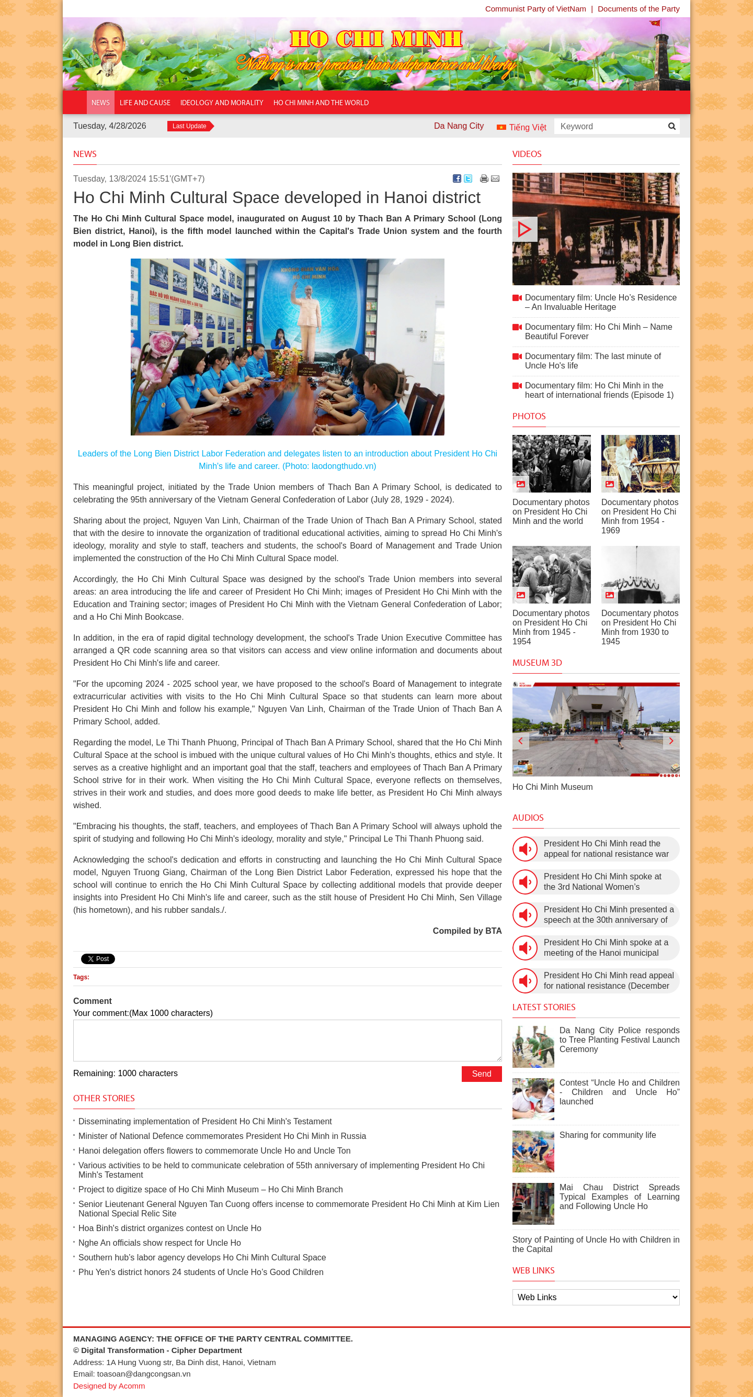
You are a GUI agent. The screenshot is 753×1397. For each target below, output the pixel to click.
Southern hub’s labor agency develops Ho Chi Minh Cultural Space (202, 1257)
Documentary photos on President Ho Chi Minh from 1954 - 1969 (640, 516)
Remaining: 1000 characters (125, 1073)
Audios (528, 817)
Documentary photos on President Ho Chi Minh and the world (551, 512)
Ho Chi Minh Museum (552, 787)
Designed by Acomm (109, 1385)
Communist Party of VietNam (535, 8)
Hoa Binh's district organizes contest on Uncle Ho (169, 1228)
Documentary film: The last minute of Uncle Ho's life (593, 361)
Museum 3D (537, 662)
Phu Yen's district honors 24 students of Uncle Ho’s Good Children (201, 1272)
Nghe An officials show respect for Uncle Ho (159, 1242)
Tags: (81, 977)
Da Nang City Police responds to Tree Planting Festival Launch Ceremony (620, 1040)
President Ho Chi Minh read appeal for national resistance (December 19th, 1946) (609, 981)
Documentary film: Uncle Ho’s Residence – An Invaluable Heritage (596, 229)
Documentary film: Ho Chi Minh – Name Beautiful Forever (598, 331)
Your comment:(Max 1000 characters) (143, 1013)
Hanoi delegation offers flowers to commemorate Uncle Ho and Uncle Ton (214, 1150)
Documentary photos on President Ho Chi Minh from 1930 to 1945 (640, 627)
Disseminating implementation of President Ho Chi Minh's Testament (205, 1121)
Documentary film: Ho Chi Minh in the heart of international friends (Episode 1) (599, 390)
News (85, 154)
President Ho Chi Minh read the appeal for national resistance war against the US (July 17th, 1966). (606, 849)
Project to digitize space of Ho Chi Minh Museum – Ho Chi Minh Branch (210, 1189)
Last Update (190, 126)
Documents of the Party (639, 8)
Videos (527, 154)
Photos (529, 416)
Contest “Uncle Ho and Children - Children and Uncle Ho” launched (620, 1092)
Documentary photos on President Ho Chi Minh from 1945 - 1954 (551, 627)
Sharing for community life (608, 1135)
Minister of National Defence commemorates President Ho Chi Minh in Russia (222, 1136)
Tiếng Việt (527, 127)
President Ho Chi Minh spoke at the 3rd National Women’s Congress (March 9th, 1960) (602, 882)
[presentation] (520, 741)
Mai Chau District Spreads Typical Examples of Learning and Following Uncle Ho (620, 1197)
